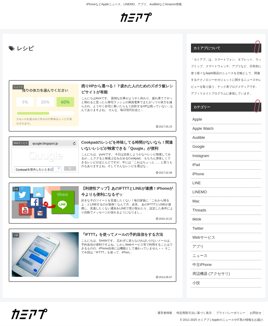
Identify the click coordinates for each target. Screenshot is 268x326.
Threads (199, 210)
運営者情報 (164, 313)
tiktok (196, 219)
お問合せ (256, 313)
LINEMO (199, 192)
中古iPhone (202, 265)
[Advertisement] (92, 64)
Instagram (200, 156)
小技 (196, 283)
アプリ (198, 247)
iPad (196, 165)
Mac (196, 201)
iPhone (198, 174)
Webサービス (203, 237)
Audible (198, 137)
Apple (197, 119)
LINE (196, 183)
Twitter (198, 228)
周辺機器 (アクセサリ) (211, 274)
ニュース (199, 256)
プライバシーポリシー (230, 313)
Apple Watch (203, 128)
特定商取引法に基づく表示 (194, 313)
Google (198, 147)
